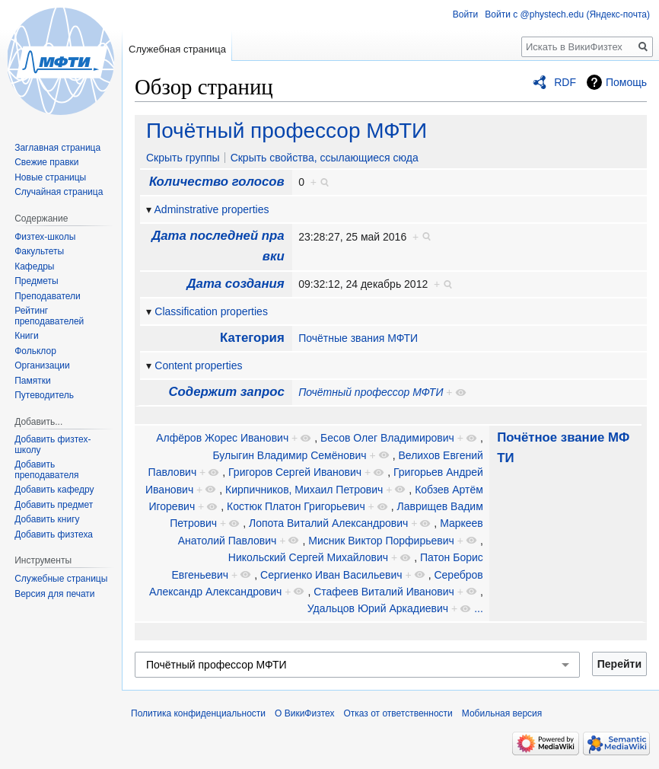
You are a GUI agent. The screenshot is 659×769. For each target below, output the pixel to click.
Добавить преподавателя (46, 469)
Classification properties (211, 311)
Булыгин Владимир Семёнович (289, 455)
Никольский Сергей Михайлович (308, 557)
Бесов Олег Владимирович (387, 438)
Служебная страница (177, 49)
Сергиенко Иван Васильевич (331, 575)
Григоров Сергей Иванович (294, 472)
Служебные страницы (60, 578)
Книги (26, 335)
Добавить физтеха (53, 534)
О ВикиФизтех (304, 713)
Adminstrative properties (211, 209)
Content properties (198, 365)
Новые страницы (50, 177)
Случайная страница (58, 192)
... (478, 608)
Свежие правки (46, 162)
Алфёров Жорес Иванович (222, 438)
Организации (42, 365)
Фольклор (35, 351)
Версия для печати (54, 594)
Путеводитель (44, 395)
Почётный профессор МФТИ (286, 130)
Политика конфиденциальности (198, 713)
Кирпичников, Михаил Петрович (304, 489)
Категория (252, 337)
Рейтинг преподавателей (49, 316)
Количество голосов (217, 181)
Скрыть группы (183, 158)
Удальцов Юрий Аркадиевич (377, 608)
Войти (466, 14)
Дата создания (235, 283)
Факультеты (39, 251)
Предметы (36, 281)
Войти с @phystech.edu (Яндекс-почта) (567, 14)
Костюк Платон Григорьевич (296, 506)
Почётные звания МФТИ (358, 338)
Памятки (32, 380)
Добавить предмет (53, 504)
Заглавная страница (57, 147)
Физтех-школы (44, 236)
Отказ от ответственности (397, 713)
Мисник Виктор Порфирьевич (381, 540)
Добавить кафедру (54, 489)
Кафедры (34, 266)
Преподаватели (47, 296)
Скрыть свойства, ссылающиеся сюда (325, 158)
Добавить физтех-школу (52, 444)
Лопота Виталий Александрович (328, 523)
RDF (565, 82)
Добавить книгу (46, 519)
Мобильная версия (502, 713)
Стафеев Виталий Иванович (384, 592)
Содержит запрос (226, 391)
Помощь (626, 82)
